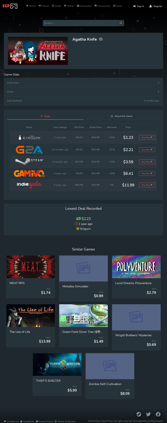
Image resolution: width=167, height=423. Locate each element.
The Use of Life (20, 332)
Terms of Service (65, 421)
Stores (69, 6)
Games (43, 6)
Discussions (102, 6)
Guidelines (27, 421)
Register (155, 6)
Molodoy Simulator (75, 286)
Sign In (138, 6)
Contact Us (11, 421)
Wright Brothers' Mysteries (133, 335)
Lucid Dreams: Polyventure (133, 283)
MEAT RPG (17, 283)
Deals (56, 6)
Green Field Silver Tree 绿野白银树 (85, 332)
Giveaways (84, 6)
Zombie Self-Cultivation (105, 384)
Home (31, 6)
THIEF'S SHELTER (48, 381)
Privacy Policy (44, 421)
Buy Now (147, 137)
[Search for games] (80, 23)
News (117, 6)
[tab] (45, 116)
